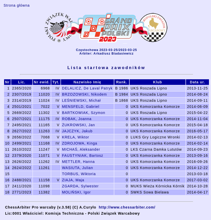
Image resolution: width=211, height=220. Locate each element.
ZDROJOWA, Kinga (79, 143)
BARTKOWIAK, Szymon (83, 113)
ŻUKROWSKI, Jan (78, 125)
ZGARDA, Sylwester (80, 186)
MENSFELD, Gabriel (80, 107)
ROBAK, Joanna (77, 119)
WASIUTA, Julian (77, 168)
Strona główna (17, 5)
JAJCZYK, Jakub (77, 131)
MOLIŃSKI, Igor (76, 192)
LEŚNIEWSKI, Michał (81, 100)
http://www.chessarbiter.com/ (127, 207)
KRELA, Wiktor (75, 137)
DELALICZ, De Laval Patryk (87, 88)
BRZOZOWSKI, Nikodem (84, 94)
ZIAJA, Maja (73, 180)
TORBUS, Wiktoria (79, 174)
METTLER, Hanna (78, 162)
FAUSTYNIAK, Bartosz (82, 155)
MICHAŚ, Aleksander (81, 149)
